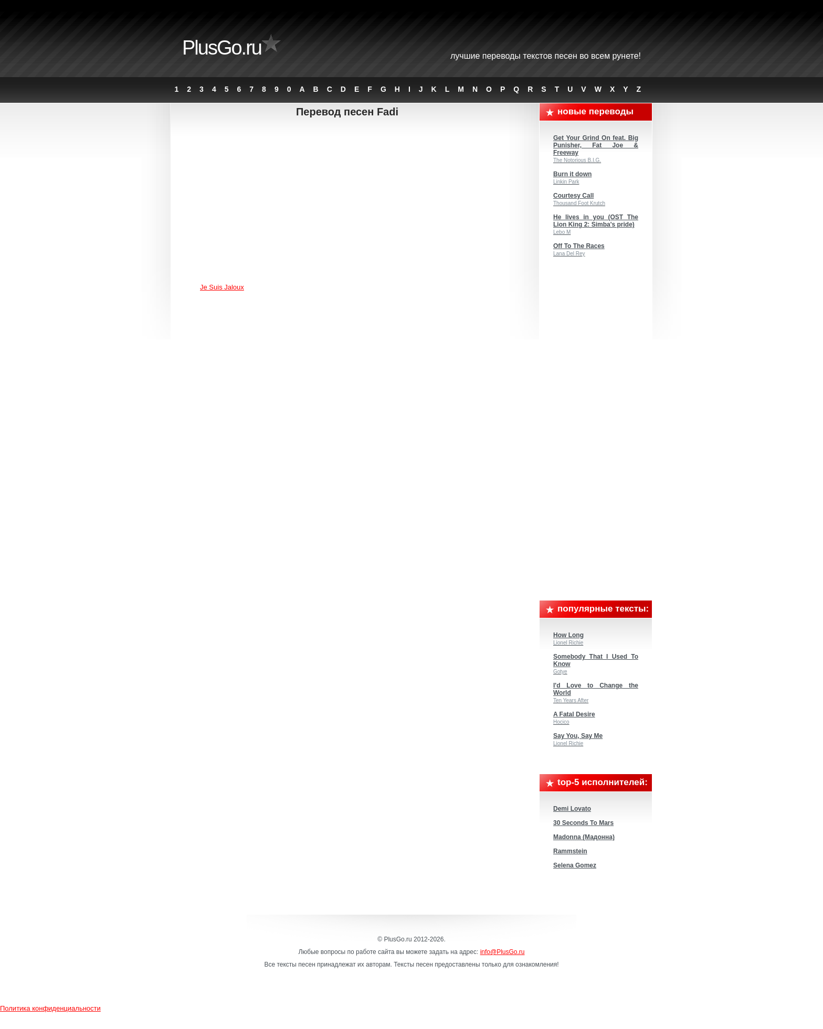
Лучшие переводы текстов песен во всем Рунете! (545, 55)
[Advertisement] (355, 201)
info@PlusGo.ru (502, 952)
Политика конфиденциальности (50, 1008)
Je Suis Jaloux (222, 287)
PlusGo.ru (221, 48)
